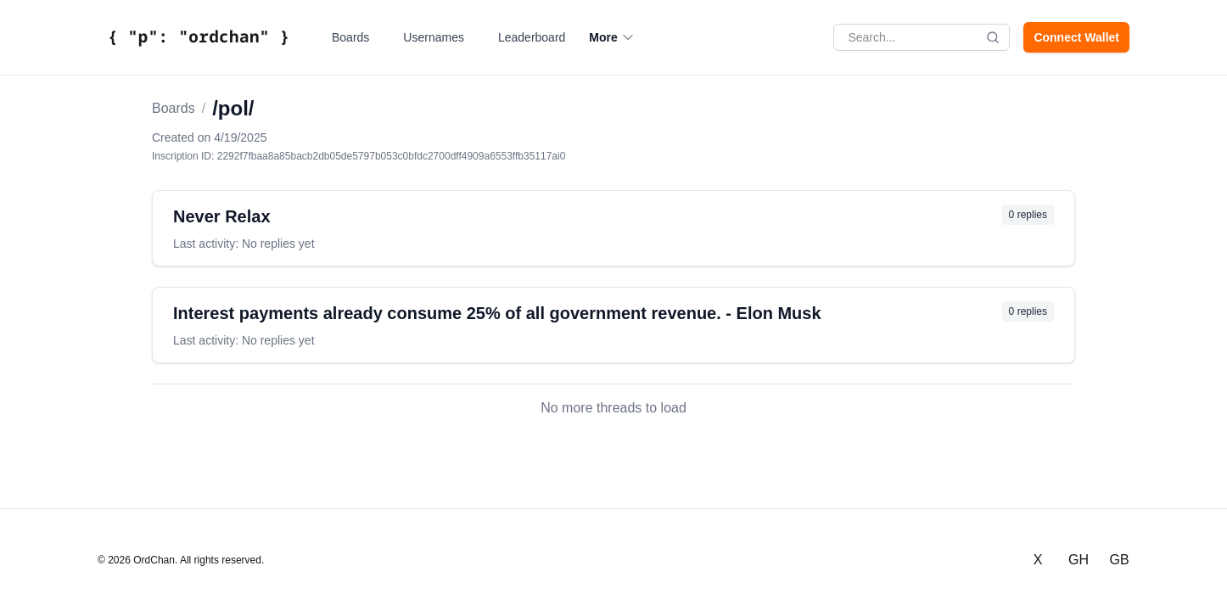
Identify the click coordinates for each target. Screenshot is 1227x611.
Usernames (433, 37)
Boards (350, 37)
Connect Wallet (1076, 37)
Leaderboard (531, 37)
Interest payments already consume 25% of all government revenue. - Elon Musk (497, 313)
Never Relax (222, 216)
